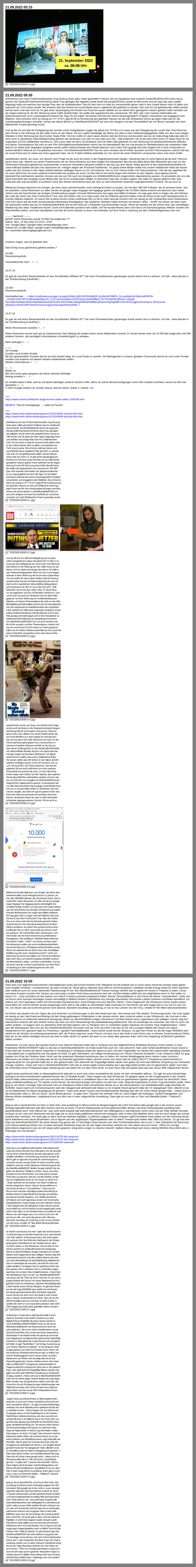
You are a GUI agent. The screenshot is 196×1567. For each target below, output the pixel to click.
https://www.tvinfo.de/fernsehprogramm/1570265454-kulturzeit (39, 1142)
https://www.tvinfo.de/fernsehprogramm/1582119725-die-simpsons (41, 1136)
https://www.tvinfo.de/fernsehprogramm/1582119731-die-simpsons (41, 1139)
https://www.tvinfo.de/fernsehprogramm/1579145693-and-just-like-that (43, 413)
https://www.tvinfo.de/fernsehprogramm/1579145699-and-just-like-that (43, 416)
